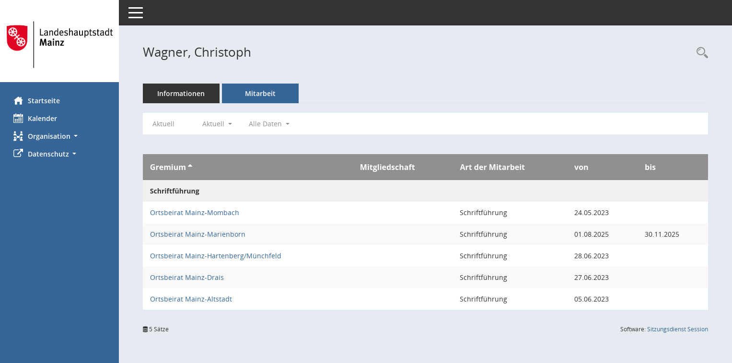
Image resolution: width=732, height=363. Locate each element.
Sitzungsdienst (677, 329)
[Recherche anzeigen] (700, 53)
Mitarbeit (261, 93)
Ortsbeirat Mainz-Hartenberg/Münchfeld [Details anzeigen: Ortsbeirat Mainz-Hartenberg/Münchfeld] (216, 255)
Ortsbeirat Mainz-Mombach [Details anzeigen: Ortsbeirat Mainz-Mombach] (195, 212)
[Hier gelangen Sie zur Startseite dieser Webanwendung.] (60, 45)
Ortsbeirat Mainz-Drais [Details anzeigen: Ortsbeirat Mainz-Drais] (188, 277)
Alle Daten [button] (270, 123)
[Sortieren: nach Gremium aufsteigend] (191, 167)
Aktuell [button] (218, 123)
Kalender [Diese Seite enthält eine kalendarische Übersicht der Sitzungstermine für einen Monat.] (36, 118)
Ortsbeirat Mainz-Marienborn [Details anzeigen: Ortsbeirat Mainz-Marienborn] (198, 234)
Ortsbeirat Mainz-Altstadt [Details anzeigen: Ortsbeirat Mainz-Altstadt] (192, 298)
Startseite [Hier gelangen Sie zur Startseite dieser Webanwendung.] (37, 100)
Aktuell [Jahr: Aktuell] (164, 123)
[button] (60, 136)
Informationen (182, 93)
